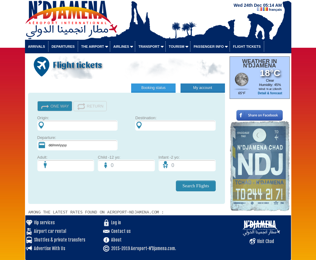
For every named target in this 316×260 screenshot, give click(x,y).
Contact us (121, 231)
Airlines (121, 46)
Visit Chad (265, 241)
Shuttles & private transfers (59, 239)
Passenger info (208, 46)
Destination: (175, 123)
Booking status (153, 88)
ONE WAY (55, 106)
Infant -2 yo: (187, 163)
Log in (116, 222)
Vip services (44, 222)
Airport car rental (50, 231)
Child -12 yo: (126, 163)
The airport (92, 46)
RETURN (90, 106)
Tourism (177, 46)
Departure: (77, 142)
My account (202, 88)
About (116, 239)
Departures (63, 46)
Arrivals (36, 46)
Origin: (77, 123)
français (275, 9)
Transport (148, 46)
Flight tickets (247, 46)
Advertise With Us (49, 248)
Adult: (65, 163)
